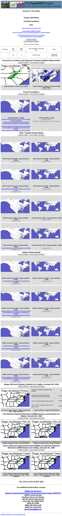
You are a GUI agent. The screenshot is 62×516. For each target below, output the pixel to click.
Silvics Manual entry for (31, 36)
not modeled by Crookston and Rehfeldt (16, 128)
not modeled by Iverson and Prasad (16, 126)
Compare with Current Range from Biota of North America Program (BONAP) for (16, 122)
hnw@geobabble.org (33, 509)
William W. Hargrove (33, 491)
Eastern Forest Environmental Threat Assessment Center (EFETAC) (33, 493)
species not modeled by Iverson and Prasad (16, 189)
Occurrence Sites (31, 28)
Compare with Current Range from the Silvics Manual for (16, 120)
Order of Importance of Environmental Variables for (31, 32)
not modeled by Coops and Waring (16, 130)
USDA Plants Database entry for (31, 35)
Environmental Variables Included (31, 31)
